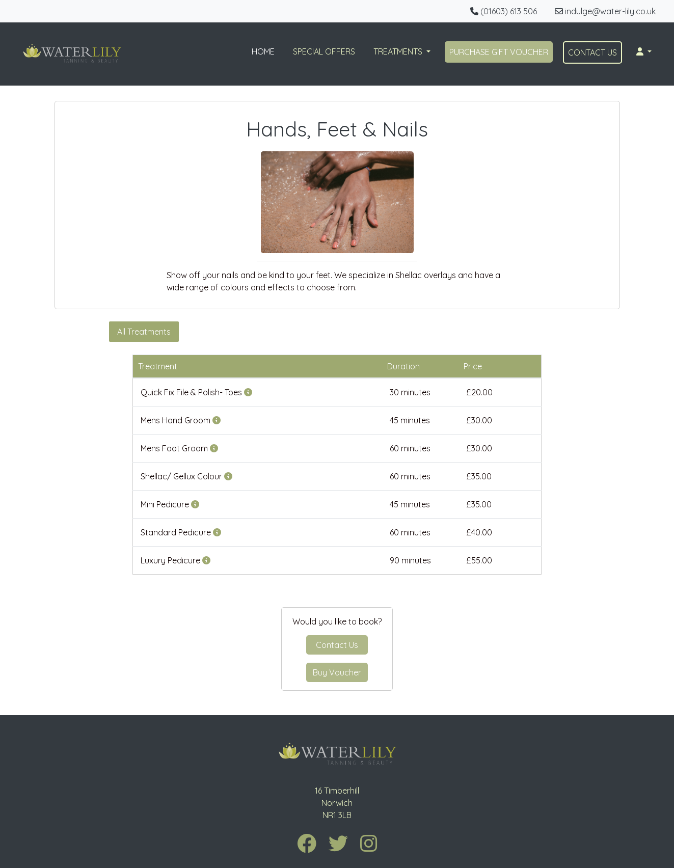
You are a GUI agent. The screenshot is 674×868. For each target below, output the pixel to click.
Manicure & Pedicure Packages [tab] (491, 332)
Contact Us (337, 645)
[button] (644, 51)
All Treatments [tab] (144, 332)
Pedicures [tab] (390, 332)
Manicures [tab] (214, 332)
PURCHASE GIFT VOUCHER (498, 52)
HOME (263, 51)
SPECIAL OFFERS (324, 51)
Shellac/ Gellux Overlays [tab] (303, 332)
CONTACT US (592, 52)
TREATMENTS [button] (398, 51)
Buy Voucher (337, 672)
